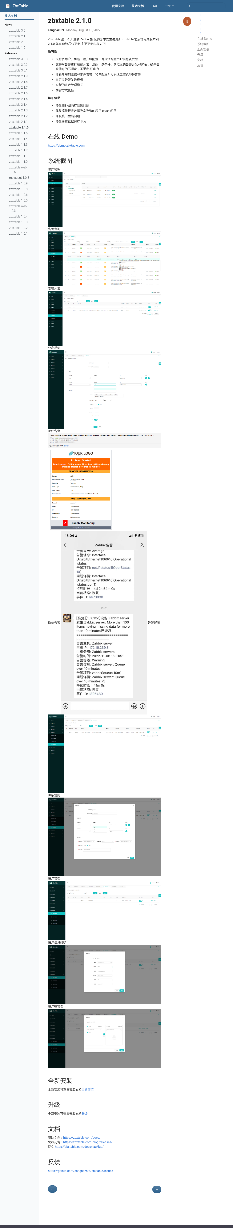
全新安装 (203, 49)
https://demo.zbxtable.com (66, 145)
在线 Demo (204, 38)
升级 (200, 54)
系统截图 (203, 44)
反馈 (200, 65)
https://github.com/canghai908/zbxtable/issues (80, 1171)
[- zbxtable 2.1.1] (156, 1189)
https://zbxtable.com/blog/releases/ (87, 1142)
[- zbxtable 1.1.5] (52, 1189)
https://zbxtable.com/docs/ (82, 1137)
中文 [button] (168, 6)
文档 (200, 60)
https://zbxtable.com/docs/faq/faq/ (79, 1147)
